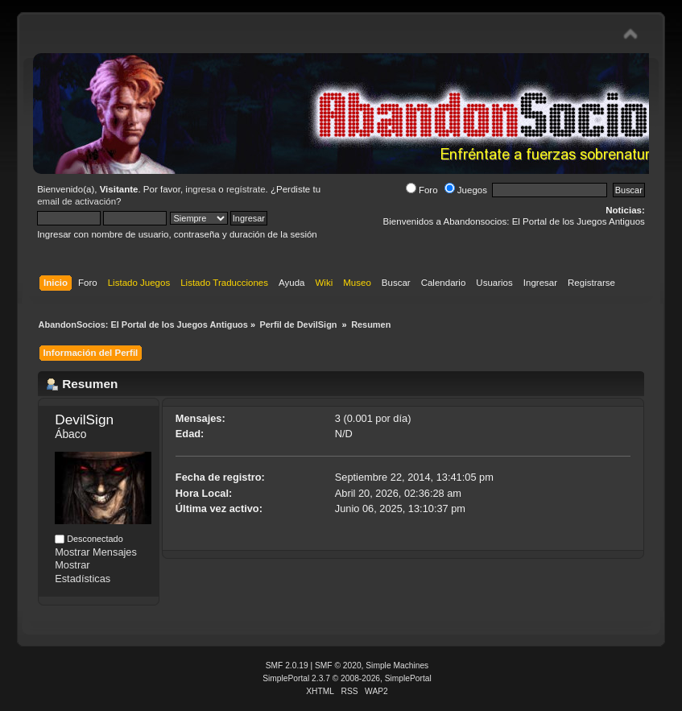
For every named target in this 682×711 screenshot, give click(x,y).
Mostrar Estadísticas (82, 572)
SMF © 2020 (338, 665)
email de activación (76, 201)
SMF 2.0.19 (287, 665)
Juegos (465, 190)
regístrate (246, 189)
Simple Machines (397, 665)
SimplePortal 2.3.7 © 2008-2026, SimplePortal (347, 678)
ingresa (200, 189)
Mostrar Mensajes (96, 552)
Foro (422, 190)
